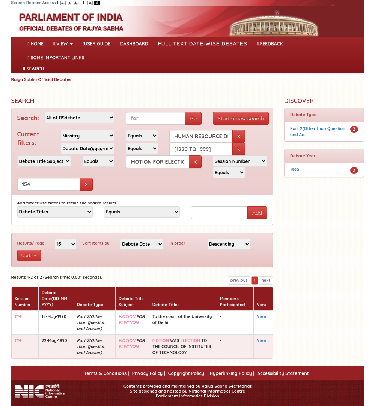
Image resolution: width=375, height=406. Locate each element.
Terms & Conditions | (106, 373)
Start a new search (241, 118)
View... (263, 316)
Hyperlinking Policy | (231, 373)
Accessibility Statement (283, 373)
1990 (294, 169)
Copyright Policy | (187, 373)
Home (37, 43)
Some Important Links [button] (56, 57)
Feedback (270, 43)
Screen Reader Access (33, 2)
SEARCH (33, 69)
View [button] (62, 43)
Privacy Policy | (148, 373)
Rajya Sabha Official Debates (41, 79)
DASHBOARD (134, 43)
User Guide (97, 43)
